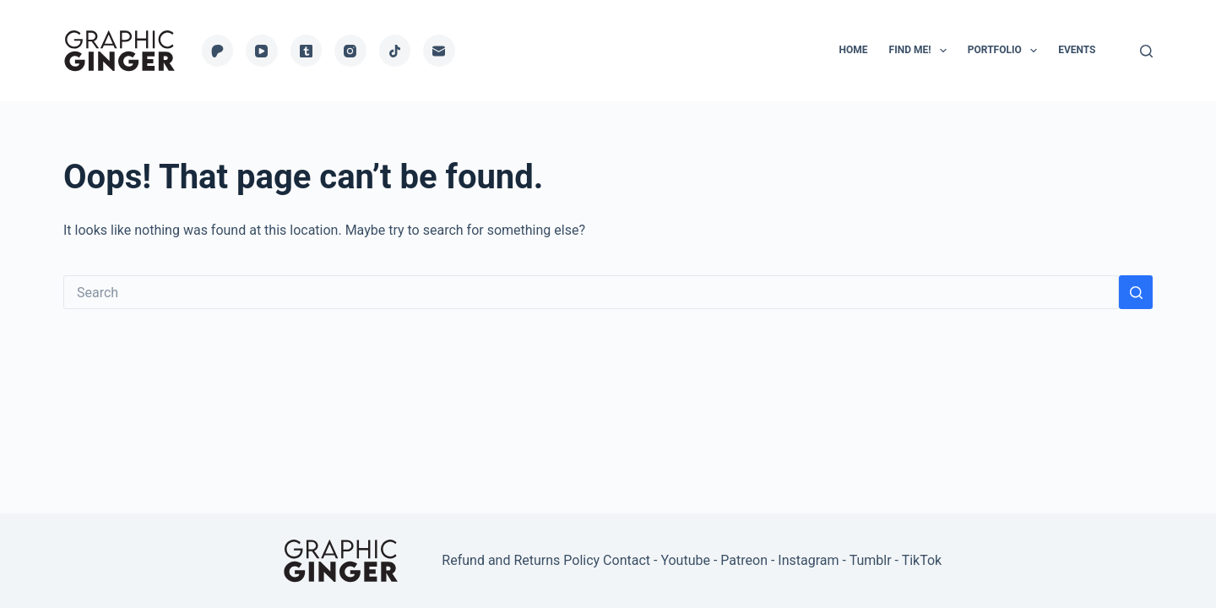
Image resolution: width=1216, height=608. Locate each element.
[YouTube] (262, 51)
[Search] (1146, 51)
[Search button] (1136, 292)
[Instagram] (350, 51)
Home (853, 50)
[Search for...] (591, 292)
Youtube (685, 560)
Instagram (808, 560)
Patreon (744, 560)
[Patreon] (218, 51)
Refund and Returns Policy (521, 560)
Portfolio (1006, 51)
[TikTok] (395, 51)
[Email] (439, 51)
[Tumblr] (306, 51)
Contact (626, 560)
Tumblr (871, 560)
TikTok (922, 560)
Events (1076, 50)
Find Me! (921, 51)
